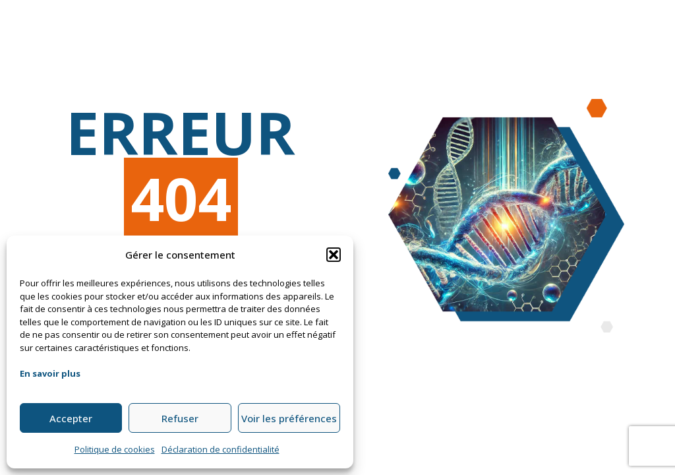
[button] (333, 254)
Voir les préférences (289, 418)
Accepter (70, 418)
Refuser (179, 418)
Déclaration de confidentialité (220, 449)
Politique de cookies (114, 449)
